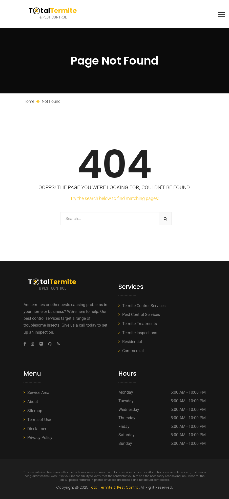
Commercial (133, 350)
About (32, 401)
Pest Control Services (141, 314)
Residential (132, 341)
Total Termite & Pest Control (114, 487)
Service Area (38, 392)
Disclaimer (36, 428)
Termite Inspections (139, 332)
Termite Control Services (143, 305)
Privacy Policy (39, 437)
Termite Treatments (139, 323)
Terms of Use (39, 419)
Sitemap (34, 410)
